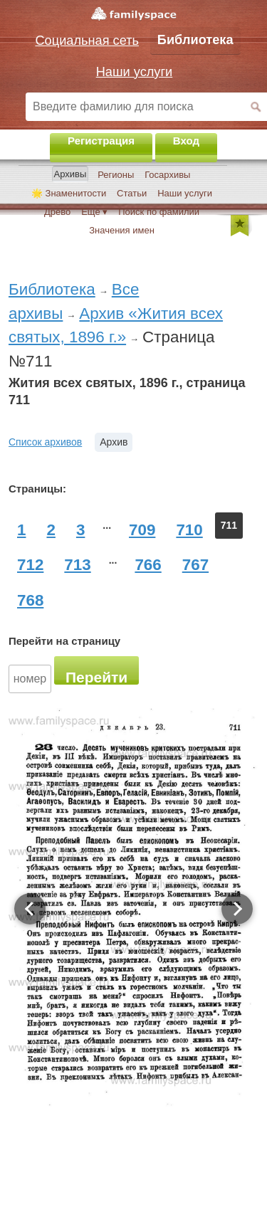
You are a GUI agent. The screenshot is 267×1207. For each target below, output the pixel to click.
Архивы (70, 174)
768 (30, 600)
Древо (57, 211)
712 (30, 565)
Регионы (116, 174)
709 (142, 530)
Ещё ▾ (94, 211)
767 (195, 565)
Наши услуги (184, 193)
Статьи (132, 193)
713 (77, 565)
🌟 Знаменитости (68, 193)
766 (148, 565)
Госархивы (167, 174)
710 (189, 530)
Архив (113, 442)
